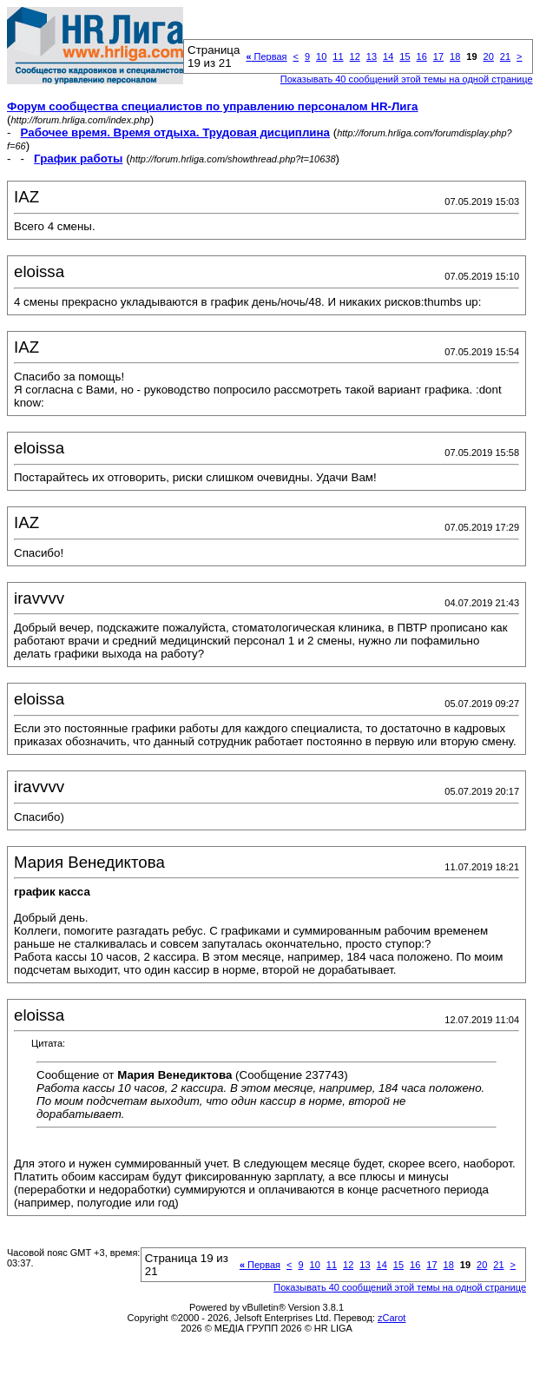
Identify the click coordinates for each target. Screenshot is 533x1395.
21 (505, 56)
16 (422, 56)
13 (371, 56)
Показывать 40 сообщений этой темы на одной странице (406, 79)
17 (438, 56)
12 (355, 56)
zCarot (391, 1317)
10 (321, 56)
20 (489, 56)
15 (404, 56)
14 (388, 56)
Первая (266, 56)
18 (455, 56)
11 (337, 56)
